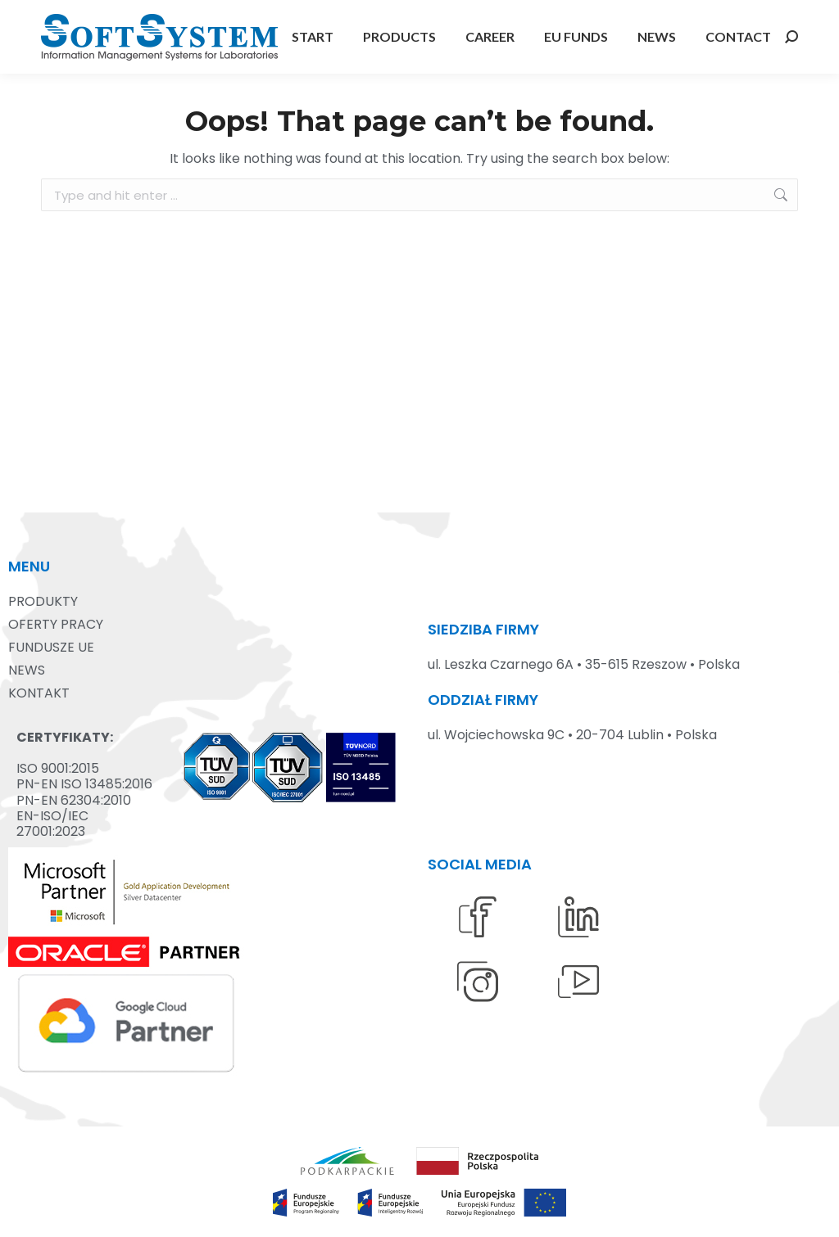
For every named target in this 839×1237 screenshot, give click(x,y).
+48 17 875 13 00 (90, 15)
